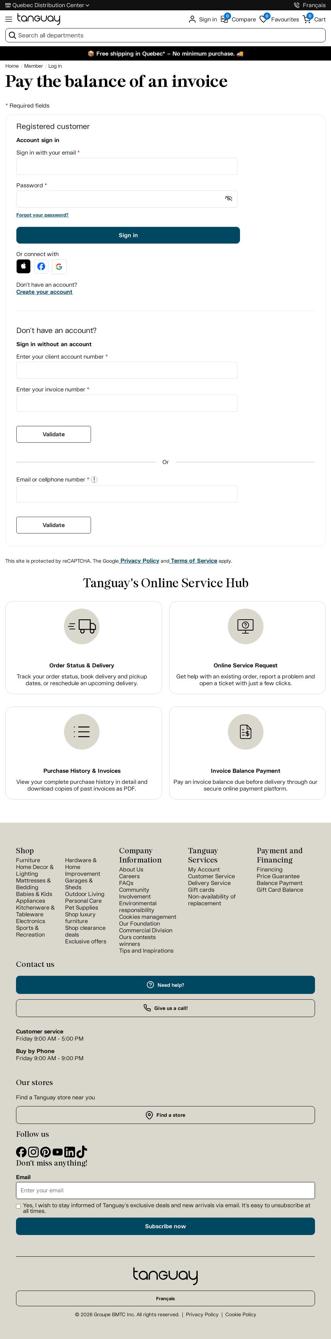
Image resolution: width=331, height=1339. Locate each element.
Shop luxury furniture (80, 917)
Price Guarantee (278, 876)
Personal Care (83, 900)
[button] (23, 266)
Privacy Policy (139, 560)
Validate (54, 434)
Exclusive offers (85, 941)
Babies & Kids (34, 894)
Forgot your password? (42, 215)
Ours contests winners (137, 940)
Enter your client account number (62, 356)
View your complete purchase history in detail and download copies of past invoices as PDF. (82, 785)
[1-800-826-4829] (296, 5)
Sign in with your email (48, 152)
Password (31, 185)
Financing (270, 869)
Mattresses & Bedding (33, 884)
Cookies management (147, 916)
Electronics (30, 921)
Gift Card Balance (280, 889)
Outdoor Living (85, 894)
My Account (204, 869)
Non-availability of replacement (212, 900)
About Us (131, 869)
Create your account (44, 292)
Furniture (28, 860)
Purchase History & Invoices (82, 771)
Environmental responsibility (137, 906)
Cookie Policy (240, 1315)
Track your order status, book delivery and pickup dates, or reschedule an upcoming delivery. (82, 680)
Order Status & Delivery (81, 665)
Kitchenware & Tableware (35, 911)
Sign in (128, 235)
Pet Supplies (81, 907)
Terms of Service (193, 560)
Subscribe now (165, 1226)
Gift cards (201, 889)
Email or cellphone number (56, 479)
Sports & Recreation (30, 931)
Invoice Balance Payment (246, 771)
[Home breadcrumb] (12, 66)
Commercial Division (145, 930)
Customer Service (211, 876)
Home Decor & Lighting (35, 870)
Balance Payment (280, 883)
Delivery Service (209, 883)
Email (23, 1177)
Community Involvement (135, 893)
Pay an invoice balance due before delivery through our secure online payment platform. (245, 785)
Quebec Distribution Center (48, 5)
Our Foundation (139, 923)
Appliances (30, 900)
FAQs (126, 883)
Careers (129, 876)
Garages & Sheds (79, 884)
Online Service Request (246, 665)
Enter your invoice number (53, 389)
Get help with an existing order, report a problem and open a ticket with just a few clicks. (245, 680)
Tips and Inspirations (146, 950)
